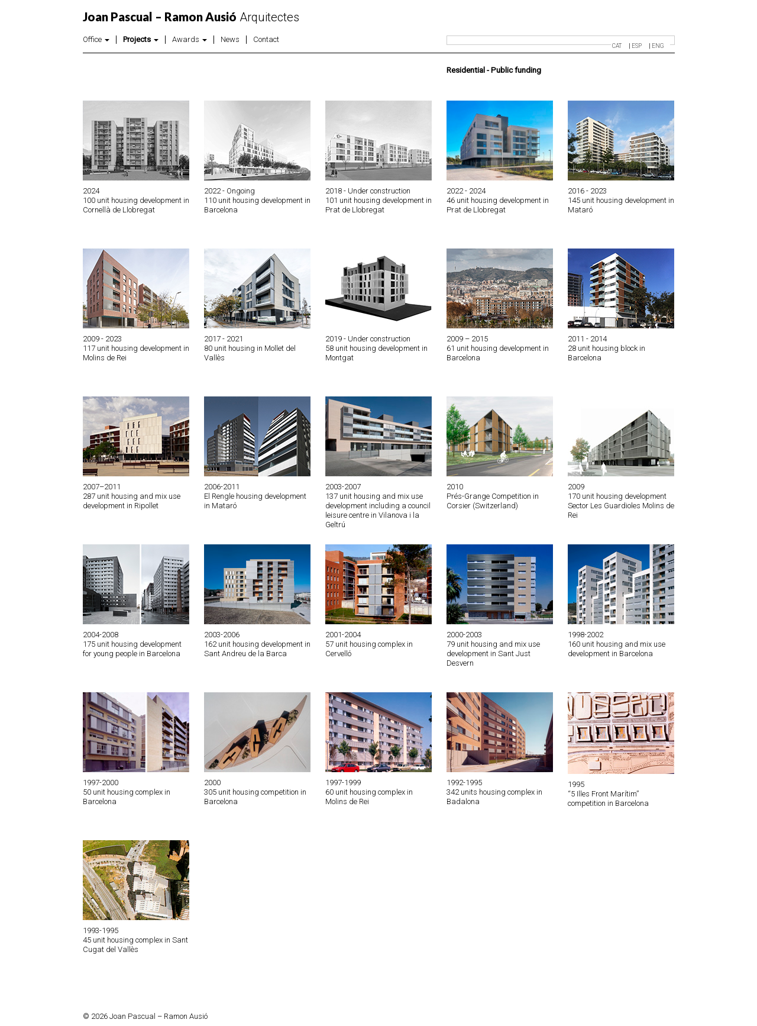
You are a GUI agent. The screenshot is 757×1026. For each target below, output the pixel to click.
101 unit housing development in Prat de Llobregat (378, 205)
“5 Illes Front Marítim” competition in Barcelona (608, 798)
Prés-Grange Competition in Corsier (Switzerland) (493, 501)
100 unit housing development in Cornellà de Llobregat (136, 205)
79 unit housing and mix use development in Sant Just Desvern (493, 653)
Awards (189, 40)
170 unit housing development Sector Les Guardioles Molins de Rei (621, 506)
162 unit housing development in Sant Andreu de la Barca (257, 649)
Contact (266, 40)
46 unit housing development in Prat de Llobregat (498, 205)
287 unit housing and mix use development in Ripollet (131, 501)
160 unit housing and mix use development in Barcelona (616, 649)
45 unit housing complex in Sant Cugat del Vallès (135, 944)
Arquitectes (191, 17)
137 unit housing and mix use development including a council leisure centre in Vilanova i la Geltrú (378, 510)
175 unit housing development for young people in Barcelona (132, 649)
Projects (140, 40)
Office (96, 40)
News (230, 40)
